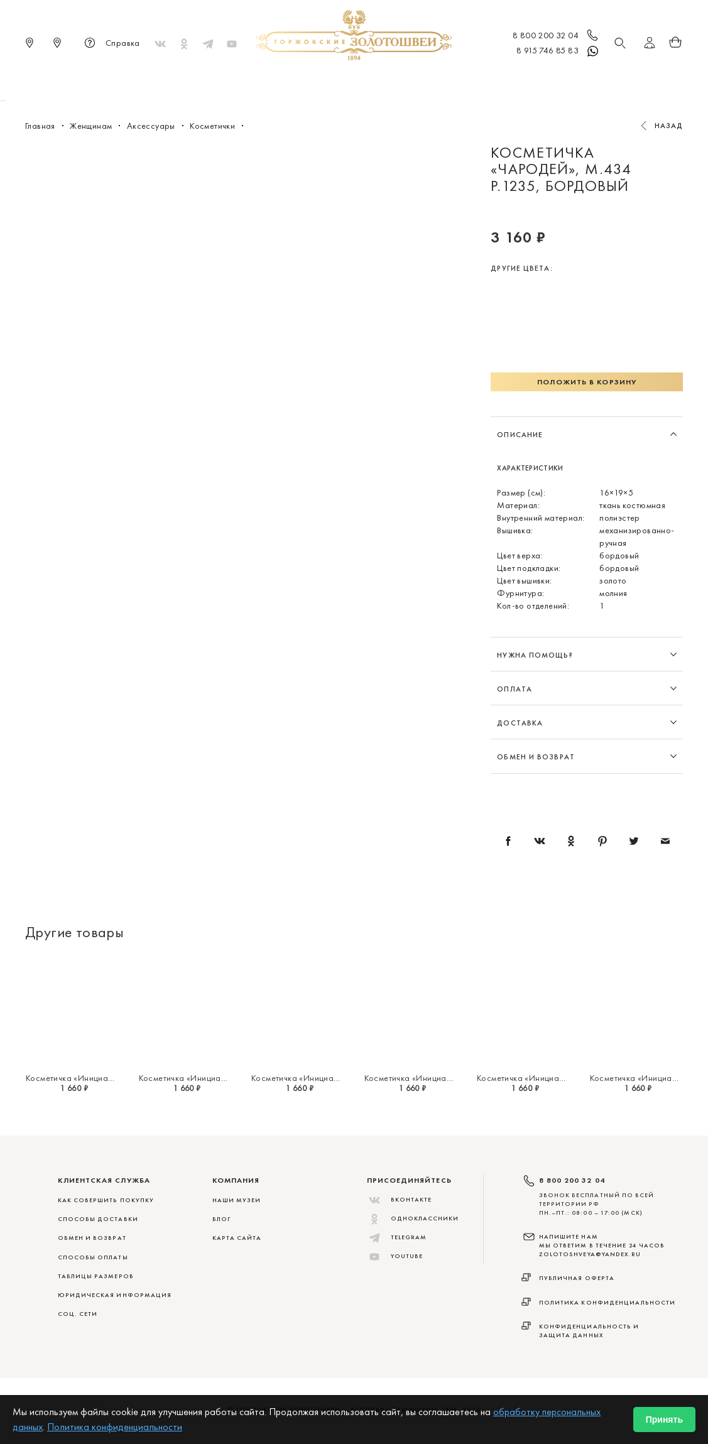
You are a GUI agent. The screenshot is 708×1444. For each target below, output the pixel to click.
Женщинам (335, 82)
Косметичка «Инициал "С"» (642, 1077)
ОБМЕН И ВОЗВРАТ (92, 1238)
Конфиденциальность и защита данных (589, 1330)
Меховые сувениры (253, 82)
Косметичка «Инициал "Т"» (528, 1077)
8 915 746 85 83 (558, 51)
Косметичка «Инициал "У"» (416, 1077)
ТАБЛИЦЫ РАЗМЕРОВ (96, 1276)
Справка (110, 44)
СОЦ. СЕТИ (78, 1314)
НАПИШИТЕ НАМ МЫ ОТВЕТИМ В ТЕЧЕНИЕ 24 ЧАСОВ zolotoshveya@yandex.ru (602, 1245)
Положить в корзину (586, 382)
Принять (664, 1419)
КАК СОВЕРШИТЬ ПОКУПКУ (106, 1200)
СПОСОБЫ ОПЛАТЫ (93, 1257)
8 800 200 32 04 (556, 36)
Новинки (176, 82)
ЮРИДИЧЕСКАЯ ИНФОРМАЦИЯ (115, 1295)
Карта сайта (237, 1238)
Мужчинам (398, 82)
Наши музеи (236, 1200)
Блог (221, 1219)
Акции (544, 82)
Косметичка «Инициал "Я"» (78, 1077)
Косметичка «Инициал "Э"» (304, 1077)
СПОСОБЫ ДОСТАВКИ (98, 1219)
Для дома (459, 82)
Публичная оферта (577, 1278)
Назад (669, 126)
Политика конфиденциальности (607, 1302)
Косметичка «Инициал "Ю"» (193, 1077)
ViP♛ (506, 82)
